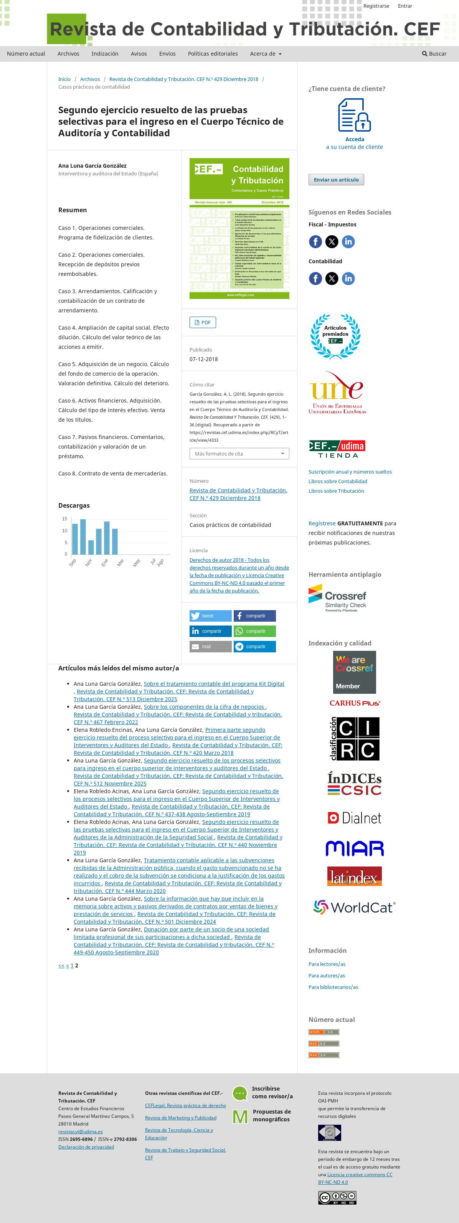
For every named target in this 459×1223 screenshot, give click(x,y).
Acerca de (263, 53)
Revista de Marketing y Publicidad (180, 1117)
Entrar (405, 5)
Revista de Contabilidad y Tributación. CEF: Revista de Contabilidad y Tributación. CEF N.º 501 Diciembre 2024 (175, 917)
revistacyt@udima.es (80, 1131)
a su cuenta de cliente (354, 139)
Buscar (434, 53)
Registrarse (376, 5)
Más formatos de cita (219, 453)
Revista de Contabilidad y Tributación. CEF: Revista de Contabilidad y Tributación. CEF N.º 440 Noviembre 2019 (178, 844)
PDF (205, 322)
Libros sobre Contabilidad (338, 481)
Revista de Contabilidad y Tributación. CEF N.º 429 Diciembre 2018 (183, 79)
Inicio (64, 79)
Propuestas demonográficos (272, 1115)
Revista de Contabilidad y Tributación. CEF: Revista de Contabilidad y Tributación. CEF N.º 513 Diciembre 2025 (164, 695)
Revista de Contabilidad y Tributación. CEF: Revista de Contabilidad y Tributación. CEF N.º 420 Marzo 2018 (178, 748)
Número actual (26, 53)
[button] (211, 616)
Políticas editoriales (213, 53)
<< (61, 965)
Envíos (167, 53)
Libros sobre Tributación (336, 490)
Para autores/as (327, 975)
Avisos (139, 53)
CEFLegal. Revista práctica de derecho (185, 1105)
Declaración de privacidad (86, 1147)
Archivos (68, 53)
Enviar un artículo (336, 179)
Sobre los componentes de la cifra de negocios (205, 706)
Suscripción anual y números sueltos (350, 471)
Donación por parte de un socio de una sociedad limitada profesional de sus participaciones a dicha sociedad (171, 933)
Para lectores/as (327, 964)
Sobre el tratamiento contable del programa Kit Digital (214, 683)
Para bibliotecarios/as (333, 987)
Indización (105, 53)
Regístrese (322, 523)
